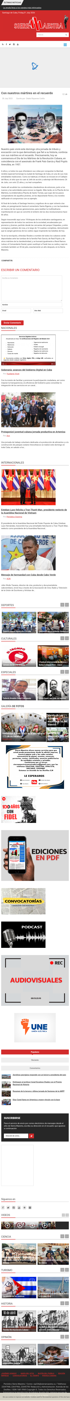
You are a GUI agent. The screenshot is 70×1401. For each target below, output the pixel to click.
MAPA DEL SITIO (27, 1373)
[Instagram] (14, 44)
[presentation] (21, 321)
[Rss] (3, 44)
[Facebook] (6, 44)
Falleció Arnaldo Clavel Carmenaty (17, 697)
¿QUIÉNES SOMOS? (9, 1373)
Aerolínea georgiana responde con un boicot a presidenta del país (39, 1075)
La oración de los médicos (13, 1295)
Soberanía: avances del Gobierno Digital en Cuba (26, 369)
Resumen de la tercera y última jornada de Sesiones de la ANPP (39, 1091)
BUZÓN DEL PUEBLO (46, 1373)
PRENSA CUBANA (49, 1375)
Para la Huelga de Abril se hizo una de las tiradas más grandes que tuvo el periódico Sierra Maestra (51, 1325)
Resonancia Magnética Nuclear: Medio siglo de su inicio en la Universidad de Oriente (16, 1258)
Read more (7, 739)
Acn (8, 436)
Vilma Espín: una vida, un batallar (50, 697)
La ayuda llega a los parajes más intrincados (22, 8)
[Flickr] (30, 1207)
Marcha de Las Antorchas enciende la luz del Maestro (57, 720)
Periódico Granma (14, 517)
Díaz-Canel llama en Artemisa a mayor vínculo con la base (36, 1100)
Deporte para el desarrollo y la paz (17, 630)
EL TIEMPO (34, 1375)
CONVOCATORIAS (20, 1375)
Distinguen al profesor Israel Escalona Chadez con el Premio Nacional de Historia (37, 1083)
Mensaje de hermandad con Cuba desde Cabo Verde (28, 574)
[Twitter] (10, 44)
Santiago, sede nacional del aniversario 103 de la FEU (57, 734)
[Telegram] (24, 1207)
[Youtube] (18, 44)
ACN (8, 579)
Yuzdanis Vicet (13, 374)
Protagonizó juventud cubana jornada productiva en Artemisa (33, 431)
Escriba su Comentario (31, 288)
